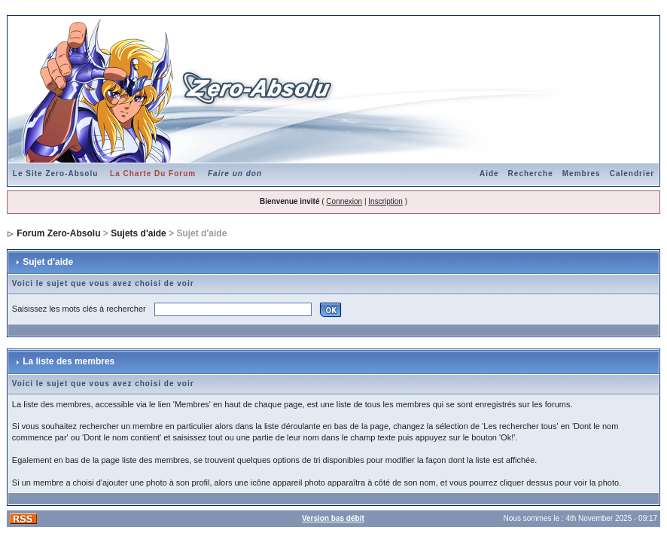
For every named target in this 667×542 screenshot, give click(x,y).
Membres (581, 173)
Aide (489, 173)
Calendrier (632, 173)
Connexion (344, 201)
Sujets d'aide (138, 233)
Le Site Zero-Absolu (55, 173)
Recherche (530, 173)
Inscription (385, 201)
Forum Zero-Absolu (58, 233)
